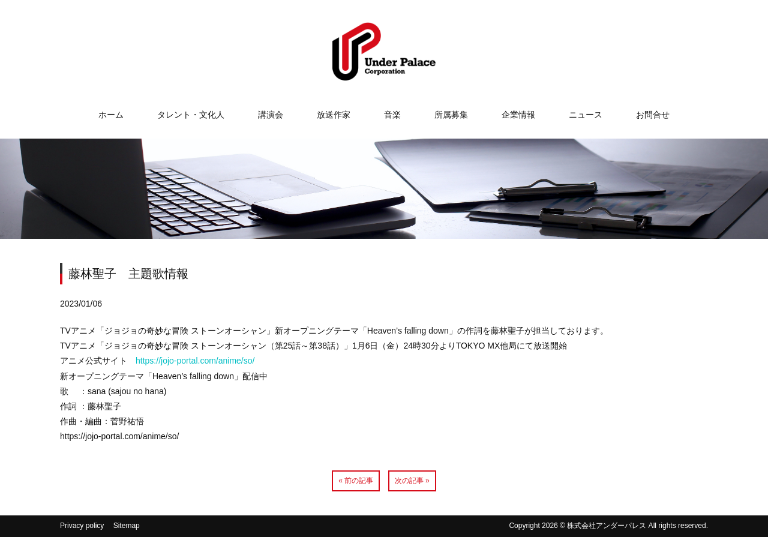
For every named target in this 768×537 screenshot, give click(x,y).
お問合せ (653, 114)
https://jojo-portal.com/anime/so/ (195, 360)
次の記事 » (412, 480)
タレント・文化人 (190, 114)
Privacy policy (82, 525)
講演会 (270, 114)
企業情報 (518, 114)
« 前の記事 (355, 480)
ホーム (111, 114)
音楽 (392, 114)
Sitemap (126, 525)
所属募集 (451, 114)
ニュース (585, 114)
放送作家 (333, 114)
